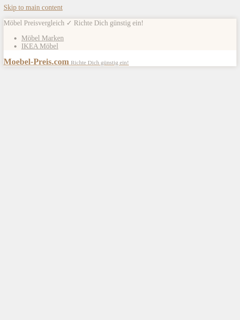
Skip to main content (33, 7)
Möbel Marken (42, 38)
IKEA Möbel (39, 46)
